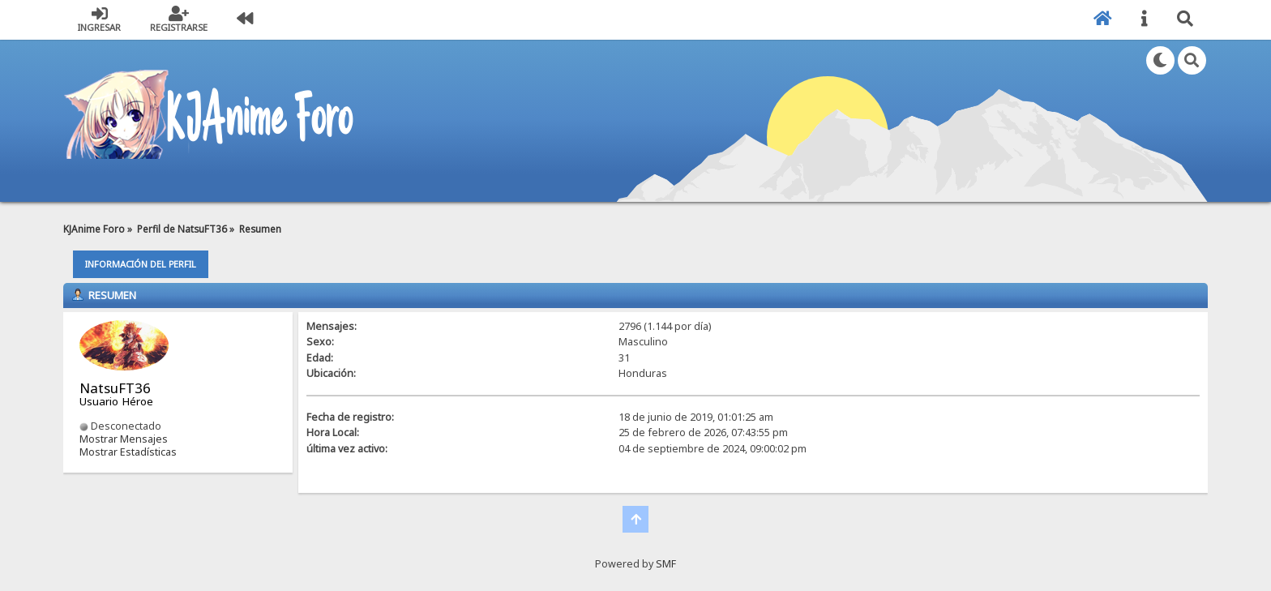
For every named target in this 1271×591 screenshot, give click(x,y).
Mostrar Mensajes (123, 439)
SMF (666, 564)
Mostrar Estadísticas (128, 452)
